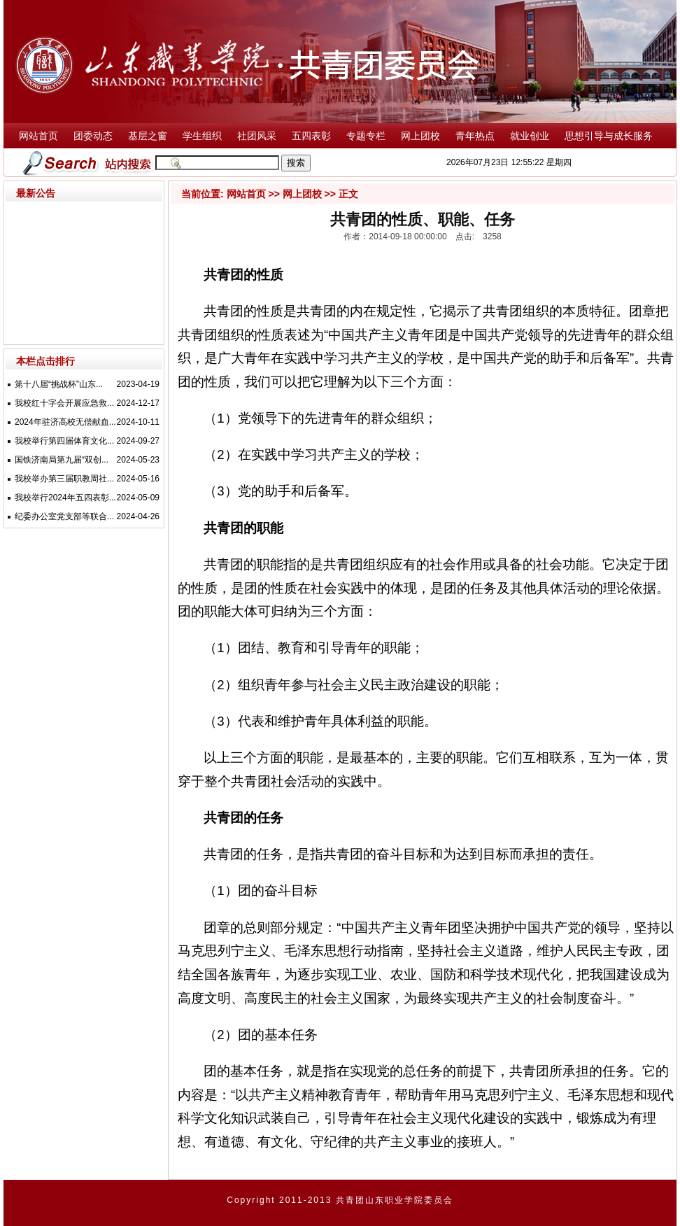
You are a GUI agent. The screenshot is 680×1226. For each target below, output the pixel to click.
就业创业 (529, 136)
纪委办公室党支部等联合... (64, 516)
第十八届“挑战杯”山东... (59, 384)
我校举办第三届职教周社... (64, 479)
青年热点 (475, 136)
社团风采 (256, 136)
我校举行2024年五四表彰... (65, 497)
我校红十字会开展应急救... (64, 403)
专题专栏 (365, 136)
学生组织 (202, 136)
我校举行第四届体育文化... (64, 441)
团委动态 (93, 136)
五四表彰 (311, 136)
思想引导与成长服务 (609, 136)
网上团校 (420, 136)
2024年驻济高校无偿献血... (65, 422)
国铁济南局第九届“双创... (61, 460)
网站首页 (38, 136)
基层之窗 (147, 136)
